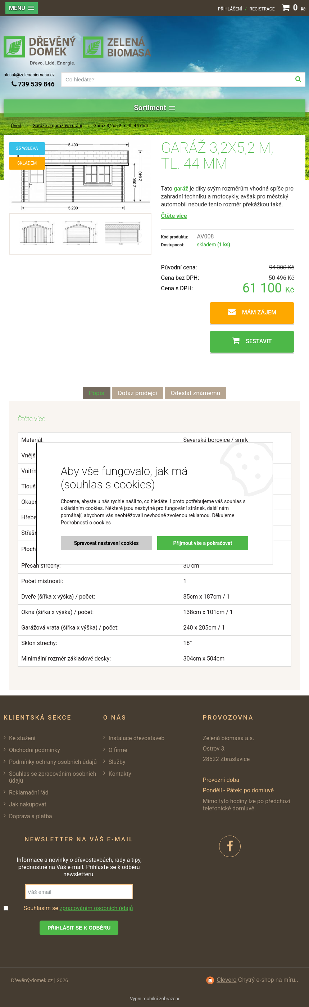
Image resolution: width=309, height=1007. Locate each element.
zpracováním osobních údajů (96, 908)
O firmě (118, 750)
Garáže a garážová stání (57, 125)
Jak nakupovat (27, 804)
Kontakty (120, 773)
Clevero (226, 980)
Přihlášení (230, 9)
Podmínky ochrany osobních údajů (53, 761)
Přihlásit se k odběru (78, 928)
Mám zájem (259, 312)
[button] (21, 8)
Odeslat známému (196, 393)
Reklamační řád (29, 792)
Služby (117, 761)
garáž (181, 188)
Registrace (262, 9)
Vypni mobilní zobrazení (154, 998)
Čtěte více (174, 215)
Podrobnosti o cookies (86, 522)
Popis (96, 393)
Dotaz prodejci (137, 393)
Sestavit (259, 341)
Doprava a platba (30, 816)
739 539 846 (33, 84)
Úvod (16, 125)
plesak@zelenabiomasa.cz (29, 74)
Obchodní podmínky (34, 750)
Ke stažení (22, 738)
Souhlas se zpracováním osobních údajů (52, 777)
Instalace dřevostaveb (136, 738)
